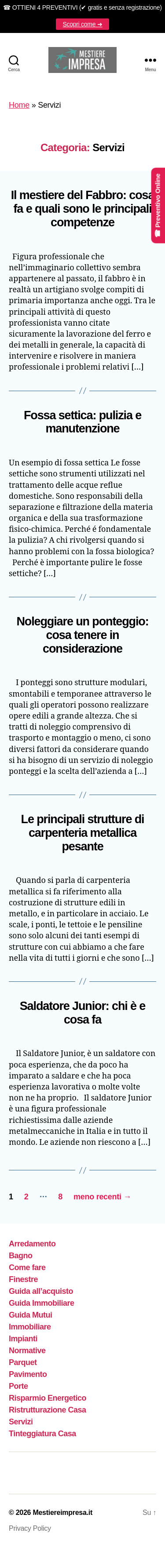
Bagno (21, 1255)
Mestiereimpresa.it (62, 1512)
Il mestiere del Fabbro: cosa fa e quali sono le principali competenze (82, 209)
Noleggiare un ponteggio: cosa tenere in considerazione (82, 635)
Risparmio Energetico (47, 1398)
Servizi (21, 1421)
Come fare (27, 1267)
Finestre (23, 1279)
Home (19, 105)
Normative (27, 1350)
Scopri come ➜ (82, 24)
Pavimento (28, 1374)
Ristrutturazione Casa (47, 1409)
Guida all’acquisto (41, 1291)
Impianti (23, 1338)
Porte (18, 1386)
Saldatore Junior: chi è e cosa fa (83, 1012)
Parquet (23, 1362)
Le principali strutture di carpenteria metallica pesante (82, 833)
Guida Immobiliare (41, 1303)
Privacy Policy (30, 1528)
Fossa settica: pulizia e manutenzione (82, 422)
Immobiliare (30, 1326)
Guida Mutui (30, 1315)
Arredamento (32, 1243)
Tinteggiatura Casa (42, 1433)
